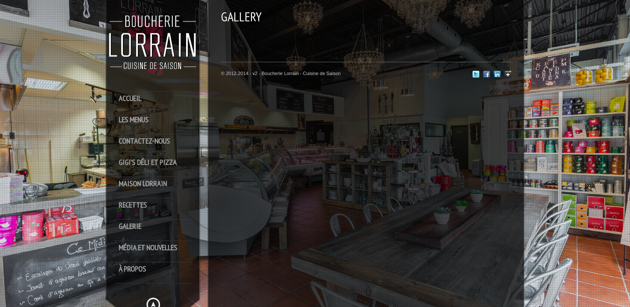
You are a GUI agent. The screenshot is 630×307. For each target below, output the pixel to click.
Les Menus (134, 120)
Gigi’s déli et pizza (148, 162)
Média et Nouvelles (148, 247)
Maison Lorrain (143, 184)
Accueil (130, 98)
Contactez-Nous (144, 141)
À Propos (132, 269)
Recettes (133, 205)
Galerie (130, 226)
